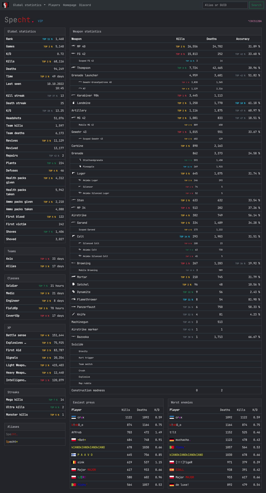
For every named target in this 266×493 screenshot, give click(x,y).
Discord (85, 5)
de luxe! (182, 485)
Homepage (69, 5)
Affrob (76, 432)
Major (87, 470)
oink (81, 462)
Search (256, 5)
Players (54, 5)
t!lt (173, 432)
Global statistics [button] (28, 5)
